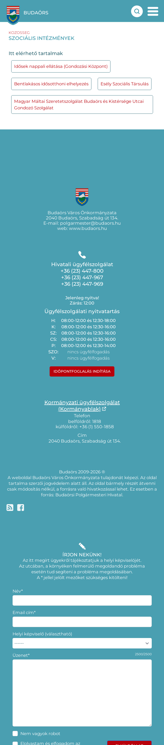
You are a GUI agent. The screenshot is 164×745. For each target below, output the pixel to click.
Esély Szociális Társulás (125, 83)
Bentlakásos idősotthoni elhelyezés (51, 83)
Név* (18, 591)
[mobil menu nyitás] (153, 11)
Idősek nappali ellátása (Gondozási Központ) (61, 66)
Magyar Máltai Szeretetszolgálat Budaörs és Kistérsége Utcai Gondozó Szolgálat (79, 104)
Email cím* (24, 612)
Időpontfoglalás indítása (82, 371)
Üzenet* (21, 655)
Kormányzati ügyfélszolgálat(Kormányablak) (82, 405)
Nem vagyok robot (40, 733)
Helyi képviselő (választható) (42, 633)
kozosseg (19, 32)
